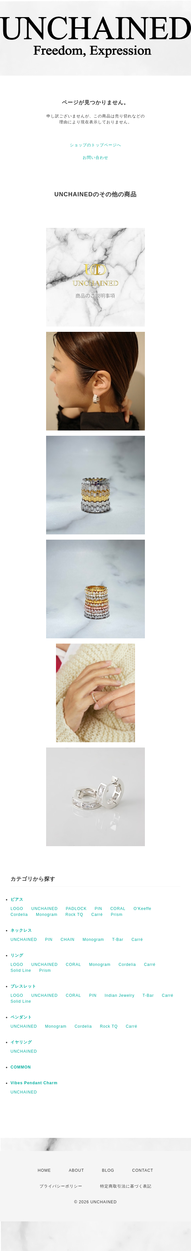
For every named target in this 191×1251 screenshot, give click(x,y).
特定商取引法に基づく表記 (125, 1186)
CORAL (117, 908)
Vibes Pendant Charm (34, 1083)
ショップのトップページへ (95, 145)
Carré (97, 914)
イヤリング (21, 1042)
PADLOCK (76, 908)
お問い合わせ (95, 157)
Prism (117, 914)
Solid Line (21, 970)
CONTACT (142, 1170)
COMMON (21, 1067)
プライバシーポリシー (61, 1186)
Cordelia (19, 914)
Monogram (46, 914)
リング (17, 955)
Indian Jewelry (120, 995)
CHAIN (67, 939)
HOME (44, 1170)
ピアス (17, 899)
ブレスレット (23, 986)
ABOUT (76, 1170)
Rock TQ (74, 914)
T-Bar (117, 939)
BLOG (108, 1170)
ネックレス (21, 930)
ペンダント (21, 1017)
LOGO (17, 908)
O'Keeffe (142, 908)
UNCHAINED (44, 908)
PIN (98, 908)
